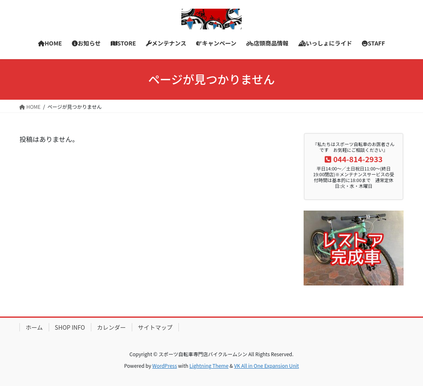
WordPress (164, 365)
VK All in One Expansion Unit (266, 365)
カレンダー (111, 327)
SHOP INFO (70, 327)
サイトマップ (155, 327)
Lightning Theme (208, 365)
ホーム (34, 327)
